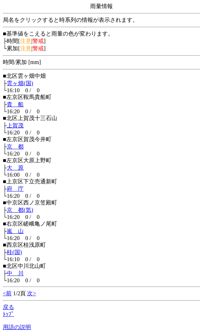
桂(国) (14, 252)
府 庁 (15, 189)
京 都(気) (20, 210)
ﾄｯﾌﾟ (8, 314)
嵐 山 (15, 231)
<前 (7, 293)
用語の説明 (17, 327)
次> (31, 293)
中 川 (15, 273)
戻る (8, 307)
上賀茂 (15, 125)
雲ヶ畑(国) (20, 83)
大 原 (15, 168)
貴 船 (15, 104)
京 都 (15, 147)
